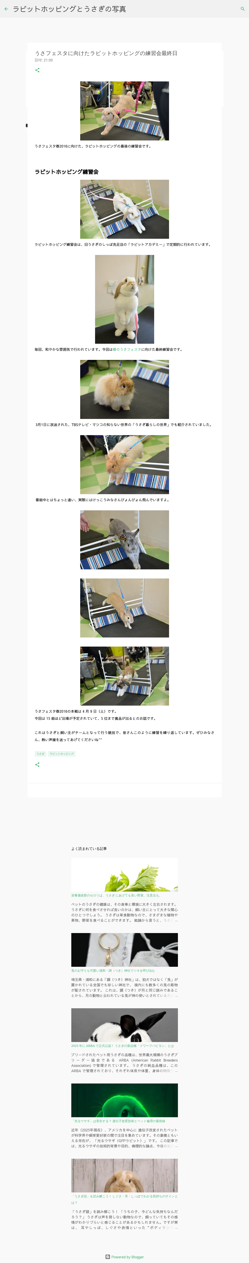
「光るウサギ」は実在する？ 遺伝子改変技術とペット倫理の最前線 (118, 1121)
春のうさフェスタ (127, 349)
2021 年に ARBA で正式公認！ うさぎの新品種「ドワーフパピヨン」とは (122, 1046)
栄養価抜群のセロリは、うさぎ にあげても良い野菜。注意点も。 (116, 895)
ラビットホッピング (62, 753)
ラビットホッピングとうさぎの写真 (69, 9)
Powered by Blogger (124, 1256)
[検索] (242, 9)
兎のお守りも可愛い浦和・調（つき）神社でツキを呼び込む (113, 971)
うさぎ (40, 753)
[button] (37, 70)
